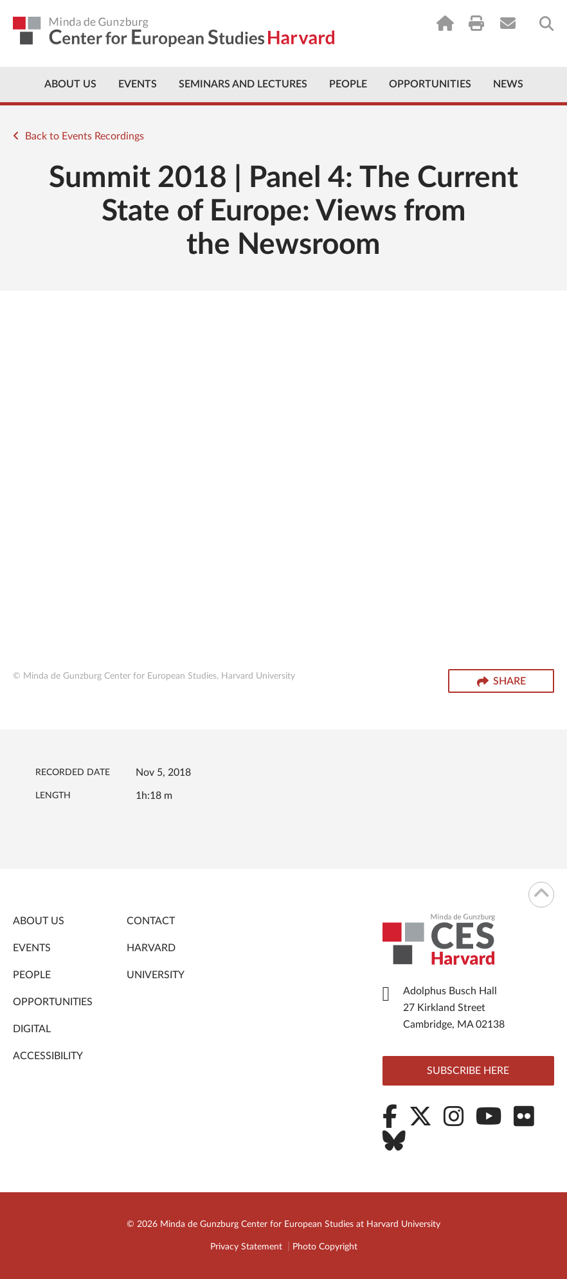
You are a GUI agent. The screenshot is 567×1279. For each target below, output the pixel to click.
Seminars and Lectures (243, 84)
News (508, 84)
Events (137, 84)
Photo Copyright (324, 1246)
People (348, 84)
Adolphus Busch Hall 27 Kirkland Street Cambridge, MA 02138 (454, 1008)
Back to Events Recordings (78, 136)
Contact (151, 921)
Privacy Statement (246, 1246)
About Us (70, 84)
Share (501, 681)
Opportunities (430, 84)
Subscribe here (468, 1071)
